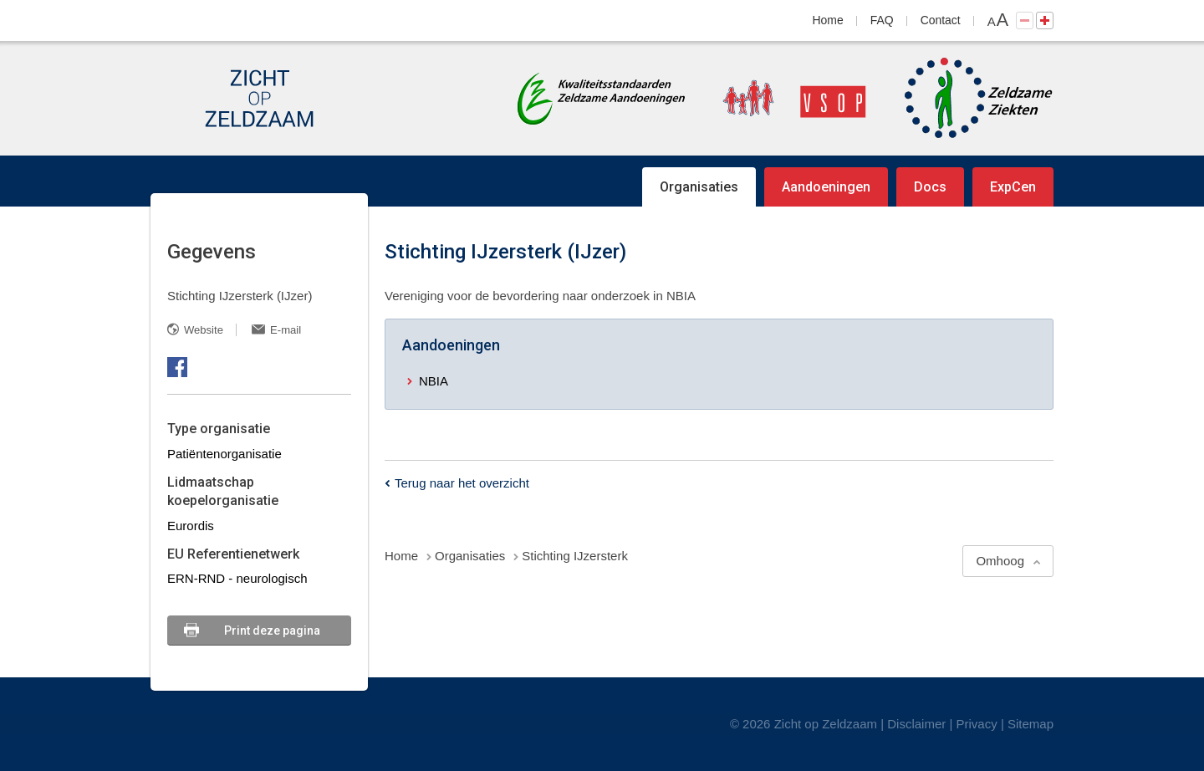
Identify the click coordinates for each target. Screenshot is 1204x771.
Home (828, 20)
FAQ (882, 20)
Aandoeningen (826, 187)
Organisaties (699, 187)
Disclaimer (916, 724)
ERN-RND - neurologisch (237, 578)
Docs (930, 187)
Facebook (177, 367)
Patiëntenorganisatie (224, 454)
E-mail (285, 330)
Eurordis (190, 525)
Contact (941, 20)
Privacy (977, 724)
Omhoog (1000, 561)
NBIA (433, 381)
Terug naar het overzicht (462, 483)
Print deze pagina (272, 630)
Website (203, 330)
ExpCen (1013, 187)
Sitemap (1031, 724)
